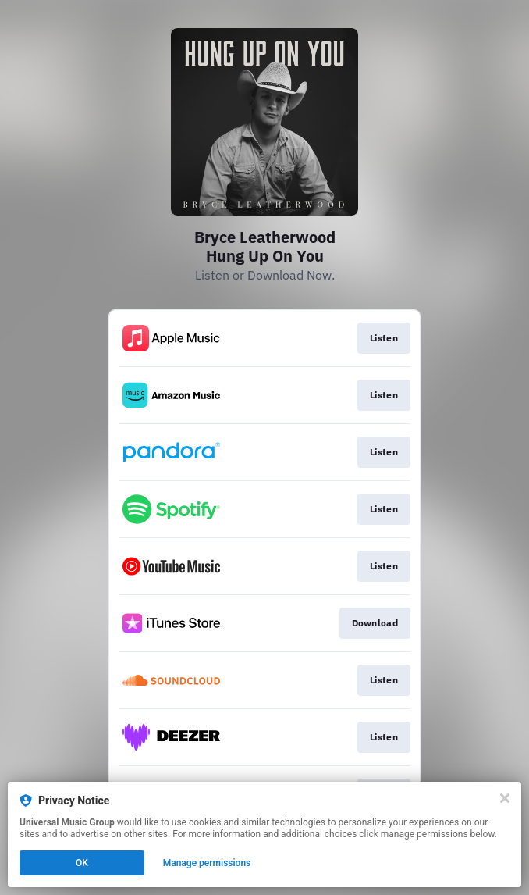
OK (82, 863)
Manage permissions (207, 863)
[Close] (504, 798)
